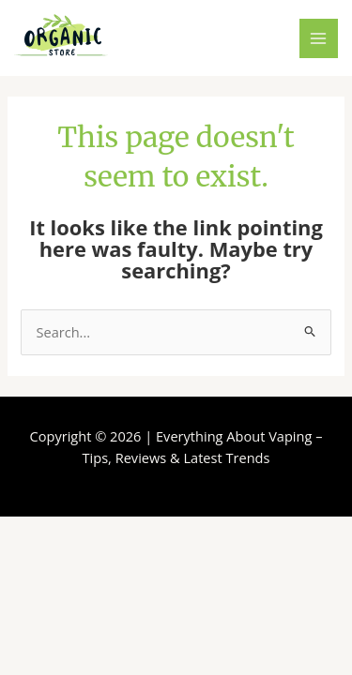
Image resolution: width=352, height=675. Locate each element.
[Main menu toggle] (319, 38)
